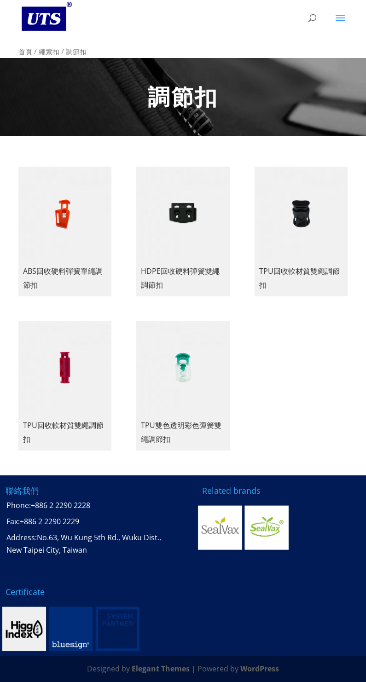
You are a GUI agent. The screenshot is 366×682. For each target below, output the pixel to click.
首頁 (25, 51)
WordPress (259, 669)
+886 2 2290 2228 (60, 505)
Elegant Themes (161, 669)
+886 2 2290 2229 (49, 521)
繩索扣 (49, 51)
